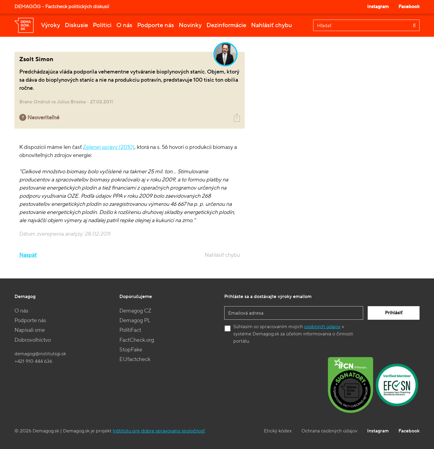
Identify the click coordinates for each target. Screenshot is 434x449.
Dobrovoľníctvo (32, 340)
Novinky (190, 25)
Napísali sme (29, 330)
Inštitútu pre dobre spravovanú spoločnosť (159, 431)
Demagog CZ (135, 310)
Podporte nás (155, 25)
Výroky (50, 25)
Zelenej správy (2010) (108, 147)
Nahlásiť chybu (271, 25)
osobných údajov (322, 327)
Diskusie (76, 25)
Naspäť (28, 255)
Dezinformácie (226, 25)
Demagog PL (134, 320)
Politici (102, 25)
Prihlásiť (393, 313)
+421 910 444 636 (33, 361)
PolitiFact (130, 330)
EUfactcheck (134, 359)
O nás (124, 25)
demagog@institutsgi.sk (40, 354)
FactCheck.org (136, 340)
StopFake (130, 349)
